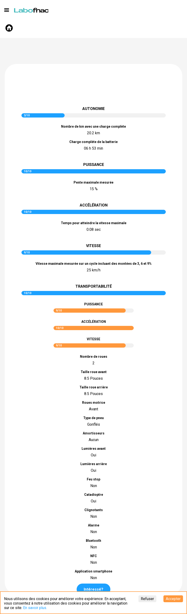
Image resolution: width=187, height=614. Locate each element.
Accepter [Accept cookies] (173, 599)
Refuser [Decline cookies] (147, 599)
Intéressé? (93, 589)
